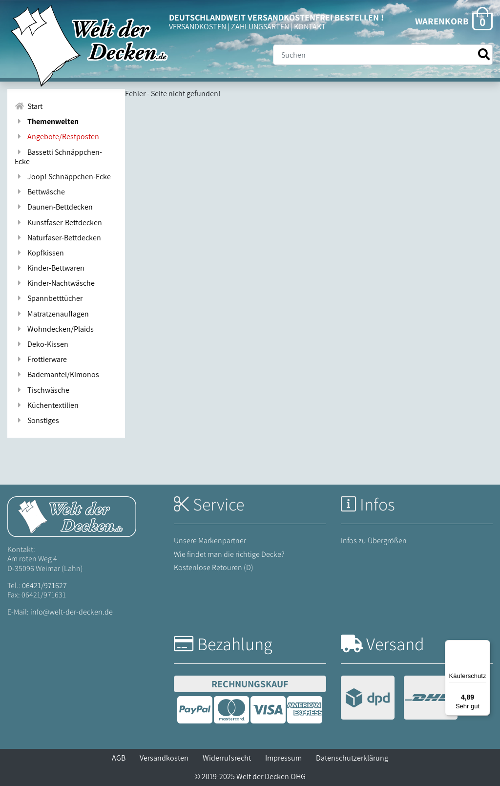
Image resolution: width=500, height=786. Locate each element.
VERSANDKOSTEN (197, 26)
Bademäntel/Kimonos (57, 374)
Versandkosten (164, 758)
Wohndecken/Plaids (54, 329)
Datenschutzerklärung (352, 758)
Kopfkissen (39, 253)
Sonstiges (37, 420)
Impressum (283, 758)
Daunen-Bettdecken (54, 207)
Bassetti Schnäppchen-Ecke (58, 157)
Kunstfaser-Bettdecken (58, 222)
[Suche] (383, 54)
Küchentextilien (47, 405)
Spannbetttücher (49, 298)
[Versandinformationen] (399, 699)
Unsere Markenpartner (210, 540)
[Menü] (484, 646)
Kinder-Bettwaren (49, 268)
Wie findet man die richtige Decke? (229, 554)
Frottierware (41, 359)
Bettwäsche (40, 192)
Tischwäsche (42, 390)
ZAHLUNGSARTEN (260, 26)
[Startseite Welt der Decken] (71, 516)
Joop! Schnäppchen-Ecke (63, 176)
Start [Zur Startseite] (28, 106)
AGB (118, 758)
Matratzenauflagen (52, 314)
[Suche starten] (484, 54)
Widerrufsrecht (227, 758)
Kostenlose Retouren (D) (213, 567)
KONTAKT (310, 26)
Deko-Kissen (41, 344)
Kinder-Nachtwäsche (55, 283)
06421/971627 (44, 585)
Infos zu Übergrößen (374, 540)
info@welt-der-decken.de (71, 612)
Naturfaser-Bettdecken (58, 238)
